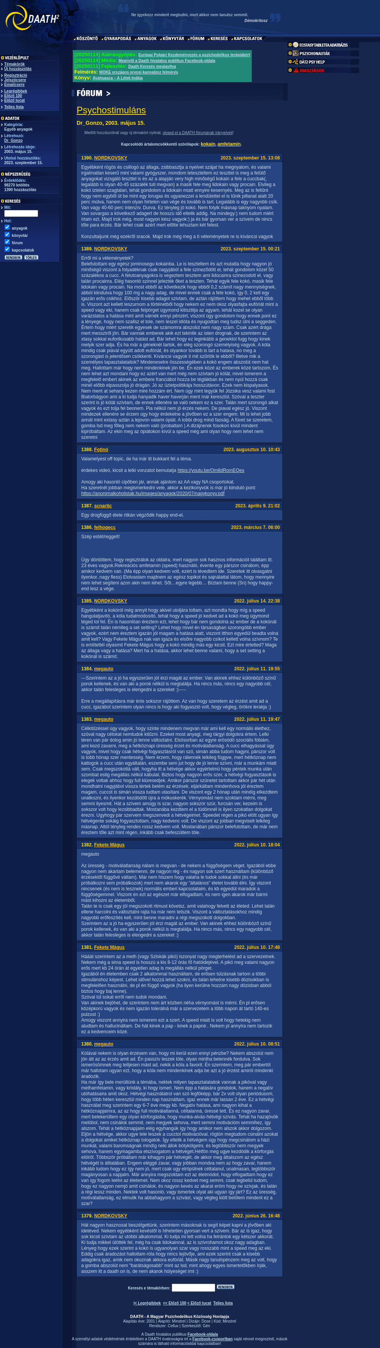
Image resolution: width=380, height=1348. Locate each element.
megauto (103, 668)
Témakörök (14, 64)
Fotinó (101, 449)
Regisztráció (15, 75)
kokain (208, 144)
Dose (205, 1321)
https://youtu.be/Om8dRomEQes (210, 470)
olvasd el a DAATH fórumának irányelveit (197, 133)
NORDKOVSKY (110, 158)
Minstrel (179, 1321)
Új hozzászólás (18, 69)
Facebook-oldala (202, 1334)
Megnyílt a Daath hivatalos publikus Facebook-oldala (167, 61)
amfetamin (229, 144)
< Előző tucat (199, 1303)
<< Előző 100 (174, 1303)
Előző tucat (14, 100)
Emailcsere (14, 84)
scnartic (103, 506)
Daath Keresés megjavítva (152, 66)
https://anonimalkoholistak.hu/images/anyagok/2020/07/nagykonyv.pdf (152, 493)
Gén (206, 1326)
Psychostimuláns (111, 110)
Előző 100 (13, 96)
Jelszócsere (15, 80)
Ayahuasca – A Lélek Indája (118, 78)
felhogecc (105, 527)
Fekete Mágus (109, 845)
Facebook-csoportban (213, 1339)
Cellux (173, 1326)
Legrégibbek (15, 91)
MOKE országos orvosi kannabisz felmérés (138, 72)
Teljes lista (13, 107)
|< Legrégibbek (147, 1303)
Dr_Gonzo (13, 140)
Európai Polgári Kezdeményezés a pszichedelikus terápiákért (194, 55)
